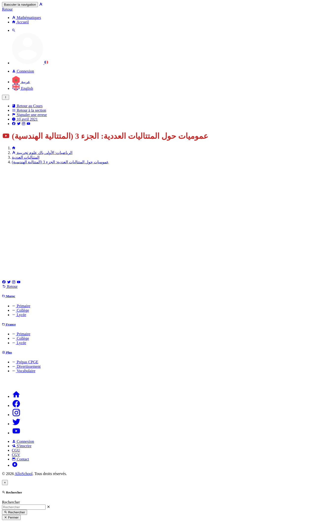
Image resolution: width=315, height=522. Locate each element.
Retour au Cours (27, 106)
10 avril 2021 (25, 119)
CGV (16, 455)
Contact (20, 459)
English (22, 88)
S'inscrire (22, 446)
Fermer (11, 517)
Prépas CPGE (25, 362)
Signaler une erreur (29, 115)
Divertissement (26, 366)
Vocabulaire (23, 371)
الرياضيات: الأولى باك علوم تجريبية (42, 153)
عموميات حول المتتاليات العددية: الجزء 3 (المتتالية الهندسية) (60, 162)
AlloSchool (23, 474)
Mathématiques (26, 17)
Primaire (21, 306)
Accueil (20, 22)
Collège (20, 310)
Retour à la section (29, 110)
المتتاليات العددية (25, 157)
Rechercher (11, 502)
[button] (30, 63)
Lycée (19, 315)
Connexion (23, 441)
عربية (21, 82)
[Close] (5, 482)
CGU (16, 450)
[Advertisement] (157, 202)
